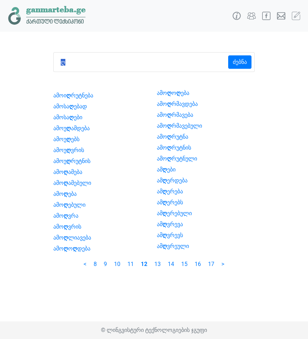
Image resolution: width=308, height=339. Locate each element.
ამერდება (172, 180)
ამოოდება (71, 248)
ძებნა (240, 62)
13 (157, 264)
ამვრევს (170, 235)
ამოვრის (67, 226)
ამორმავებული (179, 125)
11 (131, 264)
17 (211, 264)
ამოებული (69, 204)
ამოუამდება (71, 128)
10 (117, 264)
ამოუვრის (68, 150)
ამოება (65, 193)
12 (144, 264)
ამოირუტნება (73, 95)
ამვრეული (173, 246)
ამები (166, 169)
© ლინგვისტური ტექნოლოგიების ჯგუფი (154, 330)
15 (184, 264)
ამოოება (173, 93)
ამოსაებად (70, 106)
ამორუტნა (172, 136)
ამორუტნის (174, 147)
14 (171, 264)
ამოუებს (66, 139)
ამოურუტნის (71, 161)
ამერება (170, 191)
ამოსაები (67, 117)
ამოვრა (65, 215)
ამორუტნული (177, 158)
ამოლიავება (72, 237)
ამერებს (170, 202)
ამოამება (67, 172)
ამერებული (174, 213)
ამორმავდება (177, 104)
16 (198, 264)
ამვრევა (170, 224)
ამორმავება (175, 114)
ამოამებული (72, 183)
